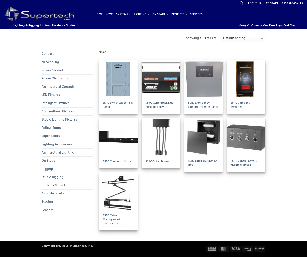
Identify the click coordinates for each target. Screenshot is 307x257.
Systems (123, 14)
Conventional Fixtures (58, 111)
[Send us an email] (301, 3)
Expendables (51, 136)
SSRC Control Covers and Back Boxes (244, 163)
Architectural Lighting (58, 152)
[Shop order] (243, 38)
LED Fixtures (51, 95)
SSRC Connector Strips (117, 161)
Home (99, 14)
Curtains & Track (54, 185)
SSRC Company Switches (240, 105)
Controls (48, 53)
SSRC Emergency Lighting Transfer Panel (203, 105)
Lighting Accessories (57, 144)
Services (196, 14)
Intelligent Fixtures (55, 103)
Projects (179, 14)
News (109, 14)
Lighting (141, 14)
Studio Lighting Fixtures (59, 119)
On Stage (160, 14)
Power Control (52, 70)
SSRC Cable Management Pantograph (111, 219)
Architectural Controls (58, 86)
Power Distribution (56, 78)
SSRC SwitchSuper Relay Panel (118, 105)
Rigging (47, 169)
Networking (50, 62)
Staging (47, 201)
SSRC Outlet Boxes (157, 161)
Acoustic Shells (53, 193)
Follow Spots (51, 128)
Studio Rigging (52, 177)
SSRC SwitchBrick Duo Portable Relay (159, 105)
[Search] (241, 3)
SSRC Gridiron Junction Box (202, 163)
